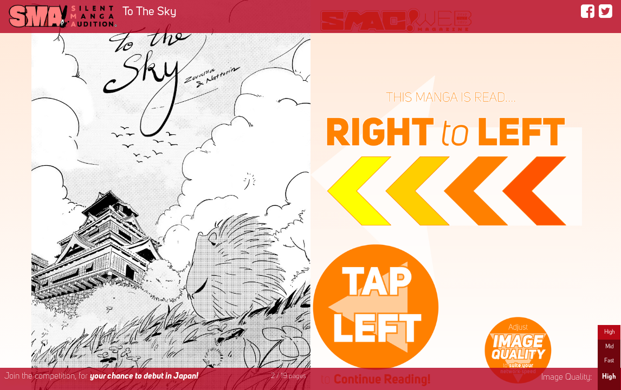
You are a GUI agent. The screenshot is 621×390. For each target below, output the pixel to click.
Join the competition (101, 376)
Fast (609, 360)
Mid (609, 346)
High (609, 332)
